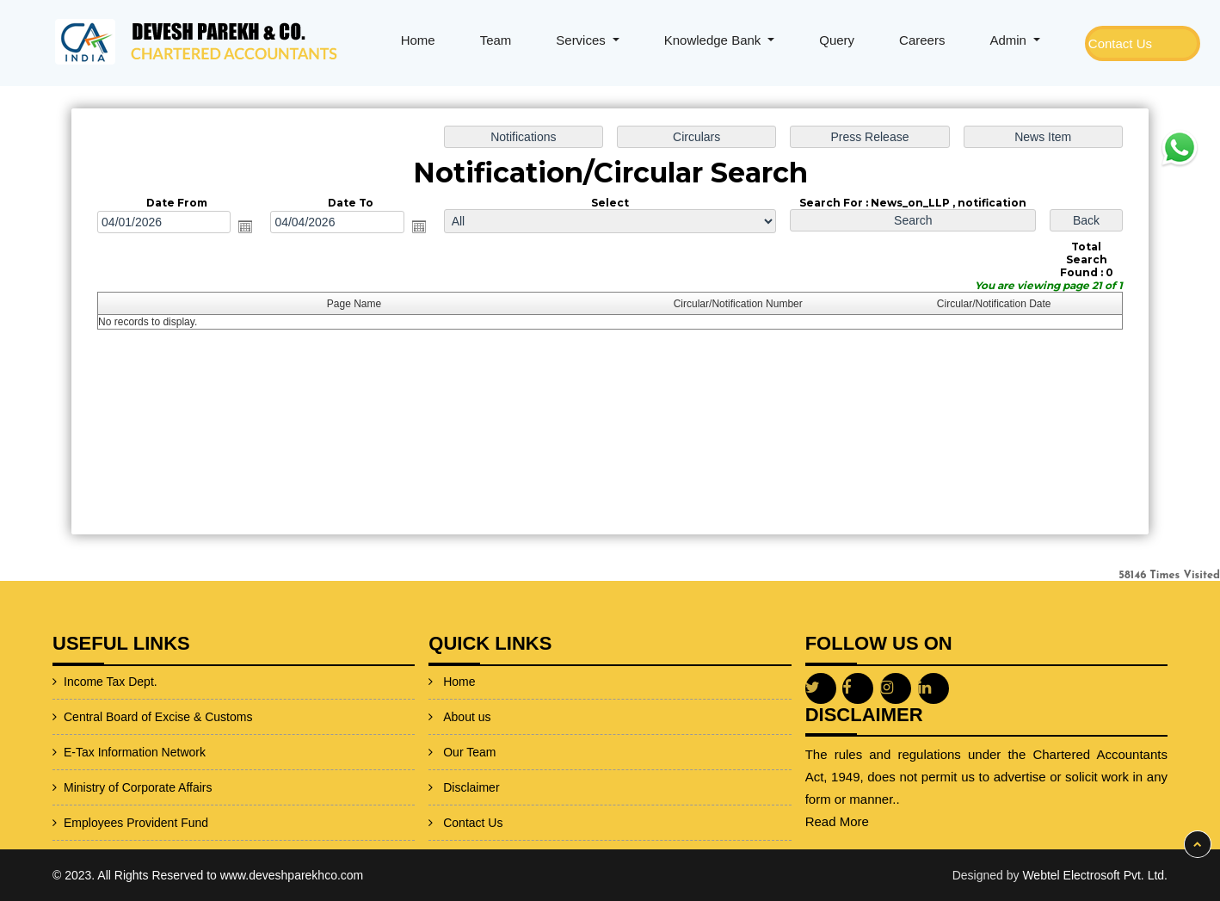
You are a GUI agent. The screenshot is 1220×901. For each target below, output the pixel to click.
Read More (878, 821)
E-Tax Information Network (93, 752)
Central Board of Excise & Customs (116, 717)
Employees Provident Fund (94, 823)
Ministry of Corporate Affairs (96, 787)
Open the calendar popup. (249, 227)
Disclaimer (471, 758)
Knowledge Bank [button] (714, 40)
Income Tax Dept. (69, 681)
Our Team (469, 723)
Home (418, 40)
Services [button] (582, 40)
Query (836, 40)
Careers (922, 40)
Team (496, 40)
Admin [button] (1009, 40)
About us (466, 687)
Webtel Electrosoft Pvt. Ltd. (1095, 875)
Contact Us (1120, 43)
